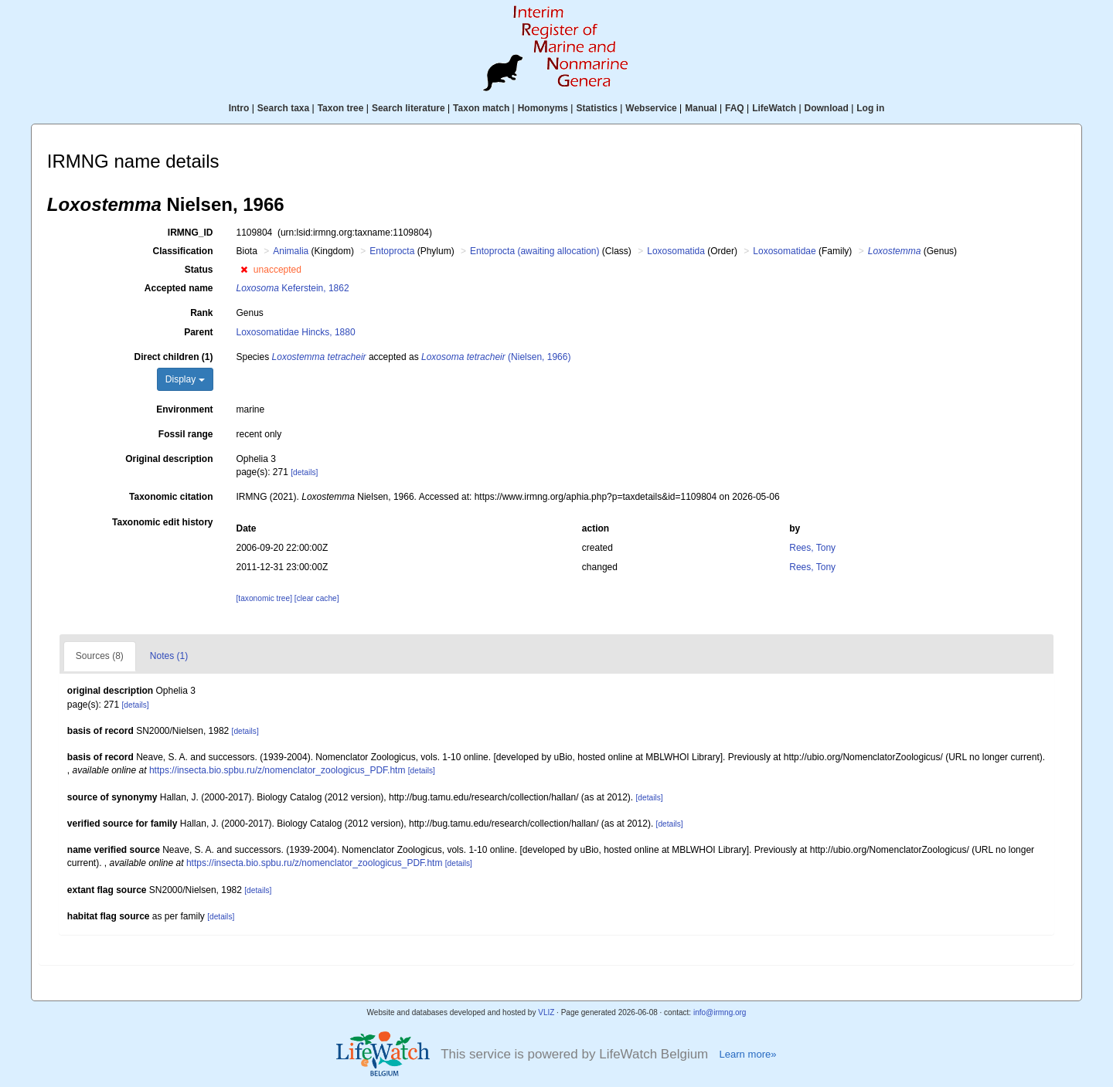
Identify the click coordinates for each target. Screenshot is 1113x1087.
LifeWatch (774, 108)
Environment (184, 409)
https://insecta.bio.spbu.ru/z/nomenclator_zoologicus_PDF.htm (277, 770)
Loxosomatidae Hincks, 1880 (296, 332)
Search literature (408, 108)
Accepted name (179, 288)
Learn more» (747, 1054)
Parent (198, 332)
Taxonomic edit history (162, 522)
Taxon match (481, 108)
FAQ (734, 108)
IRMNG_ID (190, 232)
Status (199, 269)
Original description (169, 458)
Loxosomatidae (784, 251)
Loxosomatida (676, 251)
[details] (304, 472)
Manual (700, 108)
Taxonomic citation (171, 496)
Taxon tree (341, 108)
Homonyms (543, 108)
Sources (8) (100, 656)
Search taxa (283, 108)
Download (827, 108)
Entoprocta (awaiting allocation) (534, 251)
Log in (870, 108)
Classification (182, 251)
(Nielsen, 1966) (495, 357)
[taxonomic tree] (264, 598)
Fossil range (185, 434)
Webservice (651, 108)
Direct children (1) (173, 357)
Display (185, 379)
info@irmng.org (720, 1012)
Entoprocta (391, 251)
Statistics (596, 108)
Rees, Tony (812, 547)
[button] (244, 269)
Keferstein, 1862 (293, 288)
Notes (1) (169, 656)
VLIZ (546, 1012)
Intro (239, 108)
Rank (201, 312)
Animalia (290, 251)
